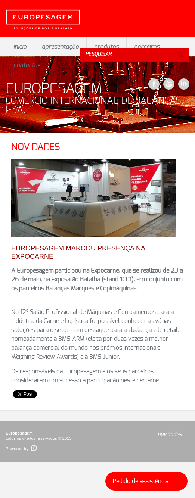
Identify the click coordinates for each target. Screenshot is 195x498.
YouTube (168, 84)
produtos (106, 47)
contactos (26, 65)
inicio (20, 47)
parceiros (147, 47)
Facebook (154, 84)
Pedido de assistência (148, 481)
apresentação (60, 47)
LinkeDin (183, 84)
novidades (170, 434)
